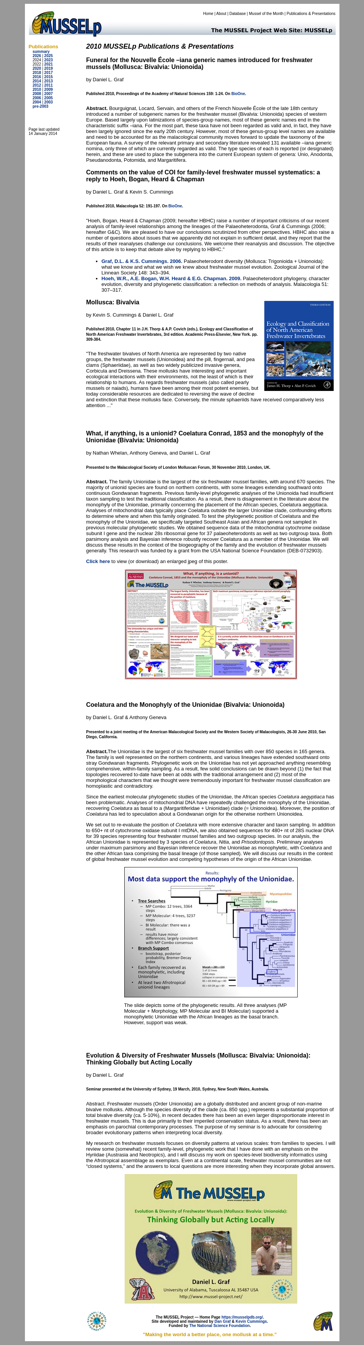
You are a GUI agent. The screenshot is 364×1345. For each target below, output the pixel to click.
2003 (48, 102)
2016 (37, 77)
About (221, 13)
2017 (48, 73)
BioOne (238, 94)
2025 (48, 56)
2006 (37, 98)
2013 (48, 81)
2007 (48, 94)
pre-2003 (40, 106)
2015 (48, 77)
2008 (37, 94)
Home (208, 13)
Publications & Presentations (311, 13)
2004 (37, 102)
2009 (48, 89)
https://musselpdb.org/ (242, 1317)
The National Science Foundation (219, 1326)
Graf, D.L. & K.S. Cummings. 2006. (142, 261)
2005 (48, 98)
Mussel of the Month (266, 13)
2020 (37, 68)
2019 (48, 68)
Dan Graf (222, 1321)
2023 (48, 60)
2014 (37, 81)
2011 (48, 85)
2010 (37, 89)
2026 (37, 56)
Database (237, 13)
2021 (48, 64)
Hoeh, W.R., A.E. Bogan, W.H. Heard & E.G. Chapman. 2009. (172, 278)
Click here (98, 561)
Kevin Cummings (251, 1321)
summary (41, 51)
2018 (37, 73)
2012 (37, 85)
